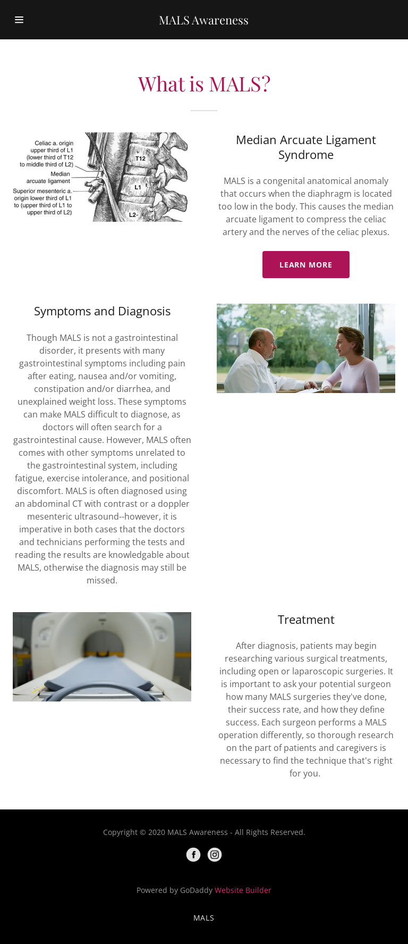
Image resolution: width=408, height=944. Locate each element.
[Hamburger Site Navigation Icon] (30, 19)
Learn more (306, 265)
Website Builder (243, 890)
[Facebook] (193, 854)
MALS (204, 918)
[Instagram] (214, 854)
